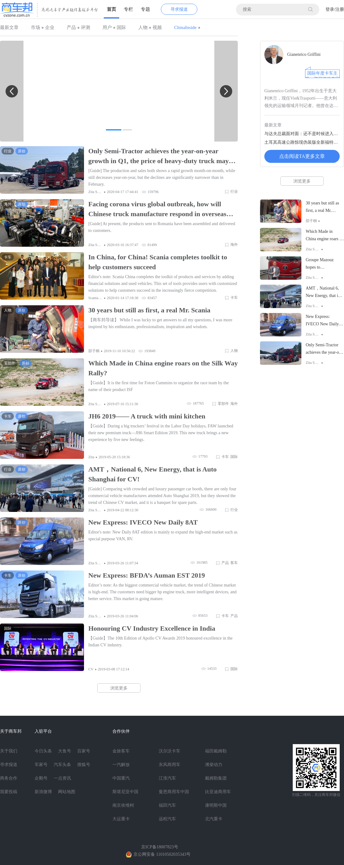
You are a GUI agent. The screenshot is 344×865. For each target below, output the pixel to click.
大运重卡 (121, 819)
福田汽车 (167, 805)
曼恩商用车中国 (174, 791)
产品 (71, 27)
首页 (111, 9)
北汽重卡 (213, 819)
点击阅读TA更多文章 (302, 156)
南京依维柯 (123, 805)
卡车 (234, 297)
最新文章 (9, 27)
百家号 (83, 751)
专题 (145, 9)
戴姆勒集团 (216, 778)
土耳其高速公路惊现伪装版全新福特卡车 (302, 142)
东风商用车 (169, 764)
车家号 (41, 764)
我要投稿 (8, 791)
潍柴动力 (213, 764)
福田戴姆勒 (216, 751)
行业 (234, 191)
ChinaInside (185, 27)
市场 (35, 27)
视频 (157, 27)
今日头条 (43, 751)
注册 (339, 9)
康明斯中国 (216, 805)
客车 (234, 563)
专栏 (128, 9)
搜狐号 (83, 764)
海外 (234, 244)
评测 (85, 27)
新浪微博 (43, 791)
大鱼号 (64, 751)
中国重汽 (121, 778)
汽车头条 (62, 764)
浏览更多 (119, 688)
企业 (49, 27)
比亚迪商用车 (218, 791)
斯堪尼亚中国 (125, 791)
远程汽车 (167, 819)
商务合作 (8, 778)
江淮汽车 (167, 778)
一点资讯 (62, 778)
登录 (329, 9)
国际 (121, 27)
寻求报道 (179, 9)
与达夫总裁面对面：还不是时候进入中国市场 (302, 133)
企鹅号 (41, 778)
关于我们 (8, 751)
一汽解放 (121, 764)
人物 (143, 27)
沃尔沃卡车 (169, 751)
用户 (107, 27)
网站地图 (66, 791)
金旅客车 (121, 751)
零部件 (223, 404)
